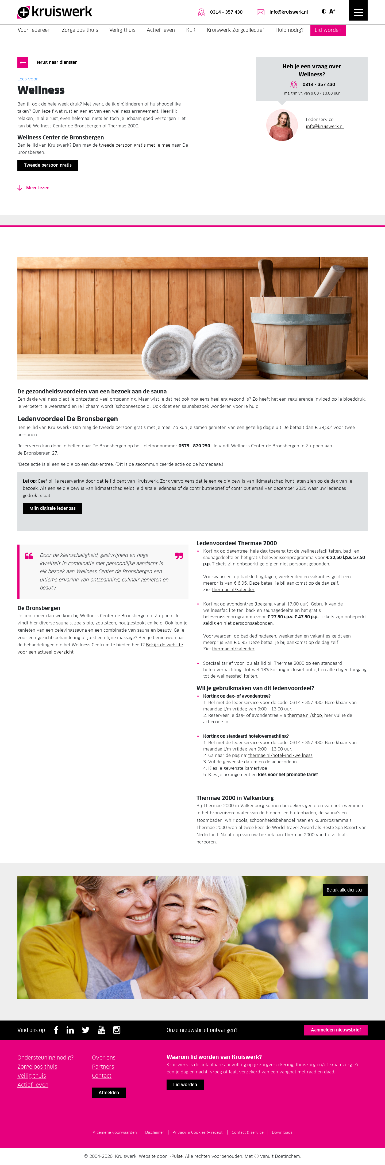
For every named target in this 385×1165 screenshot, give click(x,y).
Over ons (104, 1057)
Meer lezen (33, 188)
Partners (103, 1066)
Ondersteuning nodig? (45, 1057)
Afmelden (109, 1093)
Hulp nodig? (289, 30)
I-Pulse (175, 1156)
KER (190, 30)
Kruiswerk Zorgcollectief (235, 30)
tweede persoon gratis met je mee (134, 145)
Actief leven (161, 30)
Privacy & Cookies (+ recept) (198, 1132)
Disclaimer (154, 1132)
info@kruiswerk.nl (282, 12)
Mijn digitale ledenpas (52, 508)
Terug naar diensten (57, 62)
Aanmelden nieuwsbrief (336, 1030)
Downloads (282, 1132)
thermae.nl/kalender (233, 589)
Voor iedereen (34, 30)
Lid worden (328, 30)
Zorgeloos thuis (80, 30)
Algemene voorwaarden (115, 1132)
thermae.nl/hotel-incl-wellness (280, 755)
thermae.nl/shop (304, 715)
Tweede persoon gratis (48, 165)
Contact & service (248, 1132)
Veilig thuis (122, 30)
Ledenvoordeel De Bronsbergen (67, 419)
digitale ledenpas (158, 488)
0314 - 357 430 (219, 12)
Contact (101, 1075)
